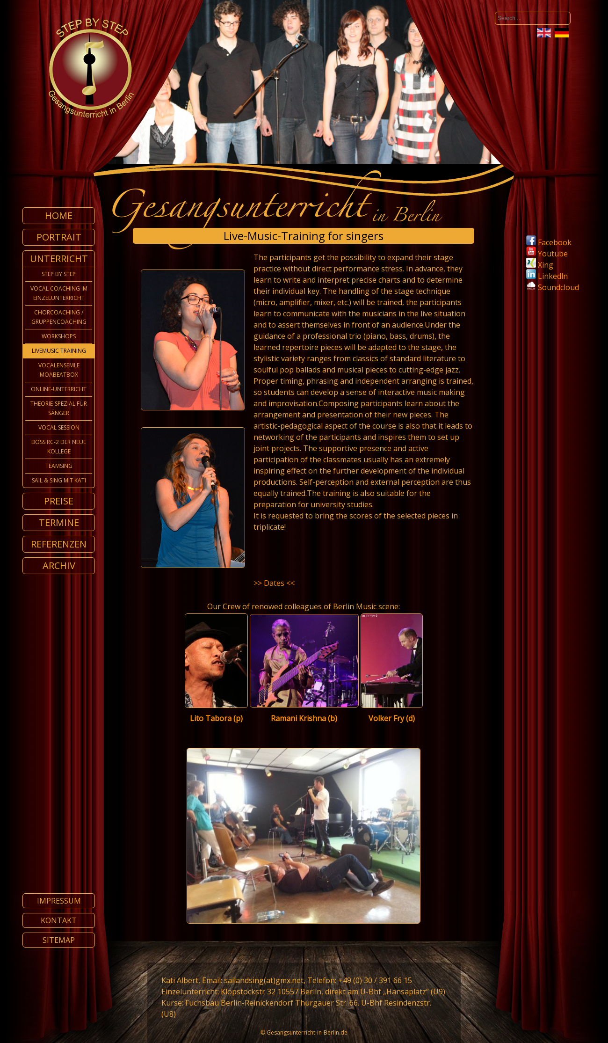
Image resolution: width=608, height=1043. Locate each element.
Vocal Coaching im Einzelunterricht (58, 293)
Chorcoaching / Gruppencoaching (59, 317)
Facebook (549, 242)
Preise (58, 501)
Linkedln (547, 276)
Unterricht (59, 258)
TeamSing (58, 466)
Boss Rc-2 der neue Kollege (58, 446)
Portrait (58, 237)
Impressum (59, 901)
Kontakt (59, 920)
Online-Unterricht (59, 389)
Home (58, 215)
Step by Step (59, 274)
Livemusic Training (59, 351)
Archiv (59, 565)
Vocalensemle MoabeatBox (59, 370)
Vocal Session (59, 427)
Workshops (59, 336)
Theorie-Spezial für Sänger (58, 408)
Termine (59, 522)
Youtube (547, 253)
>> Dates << (274, 583)
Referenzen (59, 544)
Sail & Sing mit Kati (59, 480)
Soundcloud (558, 287)
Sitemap (59, 940)
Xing (539, 265)
